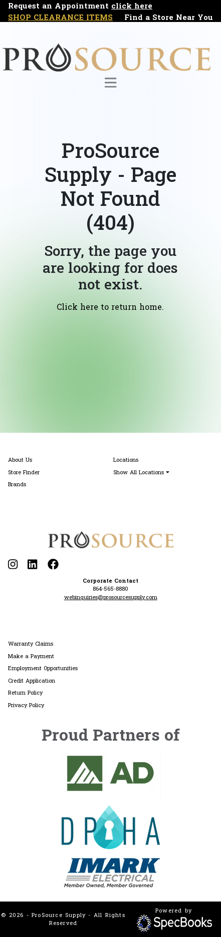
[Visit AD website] (111, 775)
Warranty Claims (30, 643)
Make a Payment (31, 656)
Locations (125, 459)
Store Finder (24, 472)
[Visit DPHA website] (111, 827)
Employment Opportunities (43, 668)
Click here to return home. (110, 306)
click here (131, 5)
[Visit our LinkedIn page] (32, 564)
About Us (20, 459)
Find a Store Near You (168, 17)
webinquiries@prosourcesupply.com (110, 597)
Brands (17, 484)
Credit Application (31, 680)
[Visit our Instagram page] (13, 564)
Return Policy (25, 692)
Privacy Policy (26, 705)
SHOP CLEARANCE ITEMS (60, 17)
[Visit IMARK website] (111, 873)
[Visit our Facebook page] (53, 564)
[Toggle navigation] (110, 82)
